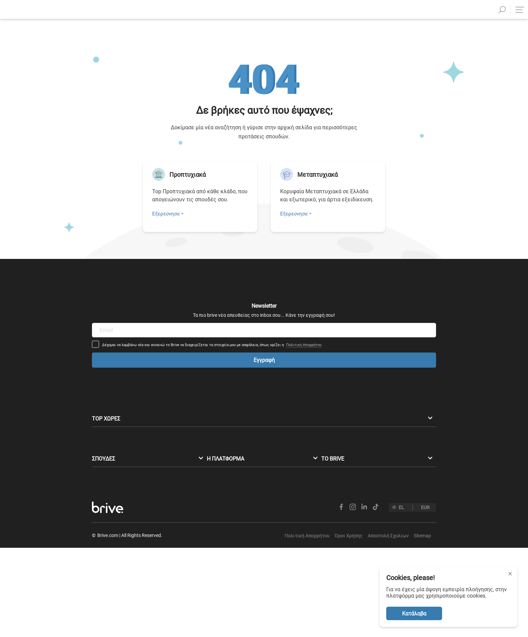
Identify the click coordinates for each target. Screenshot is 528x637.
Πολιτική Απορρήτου (348, 320)
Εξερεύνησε (166, 214)
